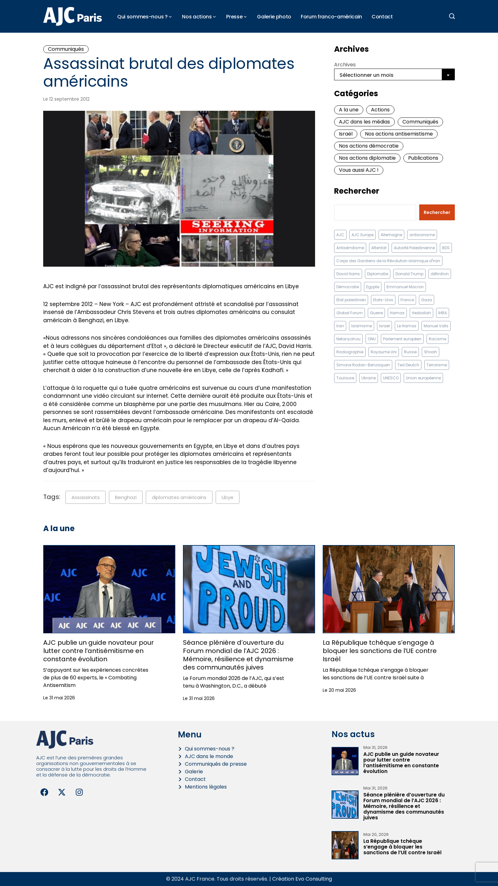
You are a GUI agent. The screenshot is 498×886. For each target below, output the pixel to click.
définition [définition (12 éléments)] (440, 273)
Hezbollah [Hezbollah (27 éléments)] (421, 313)
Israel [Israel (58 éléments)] (384, 326)
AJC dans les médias (364, 121)
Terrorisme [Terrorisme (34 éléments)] (437, 365)
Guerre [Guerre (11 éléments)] (376, 313)
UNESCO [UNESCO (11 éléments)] (391, 378)
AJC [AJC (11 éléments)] (340, 234)
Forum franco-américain (331, 16)
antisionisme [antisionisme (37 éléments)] (422, 234)
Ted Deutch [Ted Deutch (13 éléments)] (408, 365)
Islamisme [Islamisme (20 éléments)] (361, 326)
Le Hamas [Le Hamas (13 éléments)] (406, 326)
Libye (227, 497)
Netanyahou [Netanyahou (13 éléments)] (348, 339)
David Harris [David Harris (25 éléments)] (348, 273)
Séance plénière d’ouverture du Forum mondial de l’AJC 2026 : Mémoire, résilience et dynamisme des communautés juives (238, 655)
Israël (346, 133)
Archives (345, 64)
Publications (423, 158)
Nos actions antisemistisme (399, 133)
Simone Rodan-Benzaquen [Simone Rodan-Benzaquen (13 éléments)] (363, 365)
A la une (349, 109)
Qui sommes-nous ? (142, 16)
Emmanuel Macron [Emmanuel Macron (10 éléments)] (405, 287)
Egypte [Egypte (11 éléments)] (372, 287)
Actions (380, 109)
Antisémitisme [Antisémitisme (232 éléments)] (350, 247)
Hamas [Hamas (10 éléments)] (397, 313)
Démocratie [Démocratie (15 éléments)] (347, 287)
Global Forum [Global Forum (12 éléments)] (349, 313)
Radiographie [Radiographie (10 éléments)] (349, 352)
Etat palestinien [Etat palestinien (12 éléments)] (351, 300)
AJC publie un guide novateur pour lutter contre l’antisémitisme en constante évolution (98, 650)
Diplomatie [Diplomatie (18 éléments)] (377, 273)
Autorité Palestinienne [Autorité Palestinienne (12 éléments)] (414, 247)
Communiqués (66, 49)
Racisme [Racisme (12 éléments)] (437, 339)
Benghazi (126, 497)
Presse (234, 16)
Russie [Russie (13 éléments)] (410, 352)
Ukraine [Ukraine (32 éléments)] (368, 378)
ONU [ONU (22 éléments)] (372, 339)
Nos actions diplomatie (367, 158)
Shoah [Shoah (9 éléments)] (430, 352)
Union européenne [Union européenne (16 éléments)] (423, 378)
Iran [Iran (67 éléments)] (340, 326)
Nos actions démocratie (369, 146)
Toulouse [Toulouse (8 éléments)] (345, 378)
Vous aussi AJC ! (359, 170)
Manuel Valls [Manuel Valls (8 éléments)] (436, 326)
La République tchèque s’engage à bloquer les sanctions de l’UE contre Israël (380, 650)
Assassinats (85, 497)
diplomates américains (179, 497)
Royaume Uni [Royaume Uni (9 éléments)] (384, 352)
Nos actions (197, 16)
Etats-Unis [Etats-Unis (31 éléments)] (383, 300)
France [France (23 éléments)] (407, 300)
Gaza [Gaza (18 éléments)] (426, 300)
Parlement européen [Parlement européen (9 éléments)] (402, 339)
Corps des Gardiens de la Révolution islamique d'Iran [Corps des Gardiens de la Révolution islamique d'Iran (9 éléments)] (388, 260)
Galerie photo (274, 16)
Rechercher (356, 191)
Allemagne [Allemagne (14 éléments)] (391, 234)
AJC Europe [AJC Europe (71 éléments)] (363, 234)
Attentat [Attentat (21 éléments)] (379, 247)
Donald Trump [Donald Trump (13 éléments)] (409, 273)
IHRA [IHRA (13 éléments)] (442, 313)
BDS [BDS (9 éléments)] (446, 247)
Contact (382, 16)
